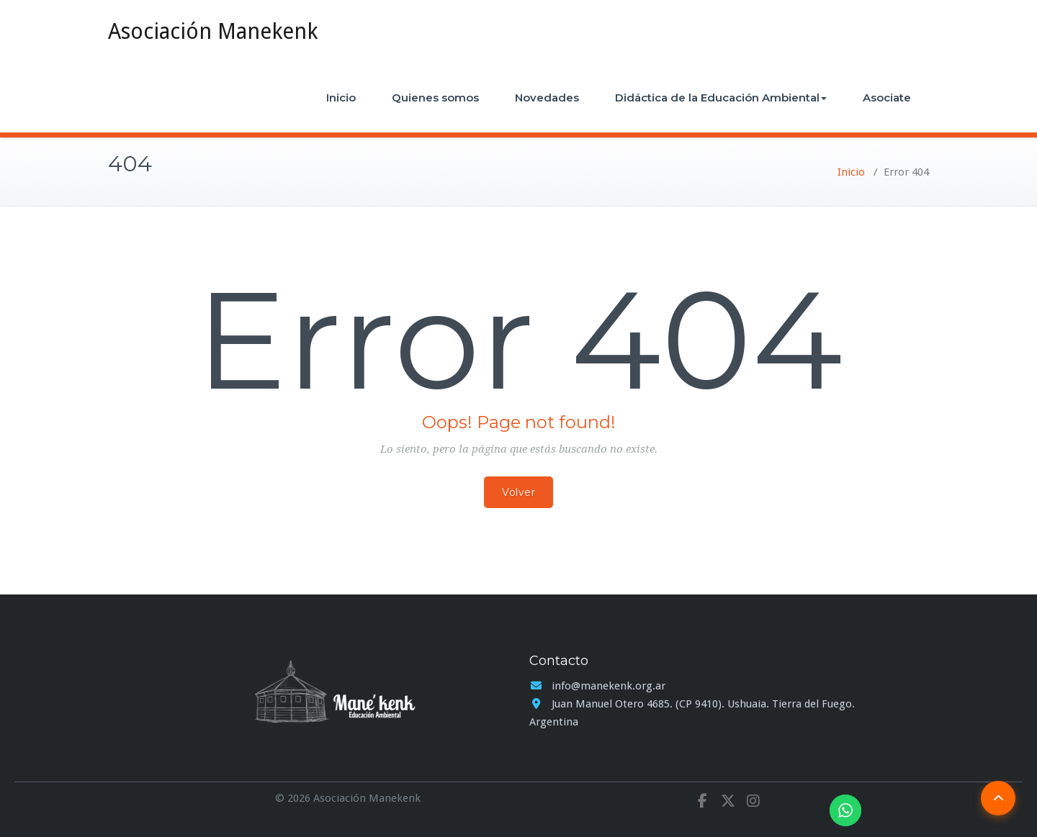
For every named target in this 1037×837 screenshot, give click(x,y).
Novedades (547, 97)
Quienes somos (435, 97)
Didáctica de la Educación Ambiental (721, 97)
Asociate (887, 97)
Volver (518, 492)
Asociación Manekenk (213, 31)
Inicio (341, 97)
